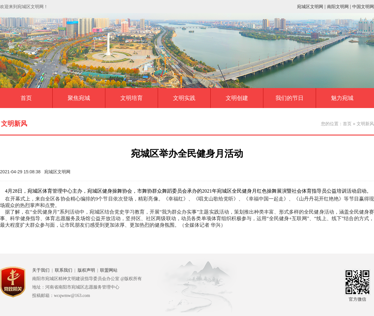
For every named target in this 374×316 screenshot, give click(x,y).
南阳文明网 (338, 6)
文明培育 (131, 98)
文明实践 (184, 98)
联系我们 (63, 270)
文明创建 (237, 98)
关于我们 (41, 270)
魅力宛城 (342, 98)
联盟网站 (108, 270)
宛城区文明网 (310, 6)
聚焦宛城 (79, 98)
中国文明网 (363, 6)
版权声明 (86, 270)
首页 (26, 98)
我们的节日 (290, 98)
